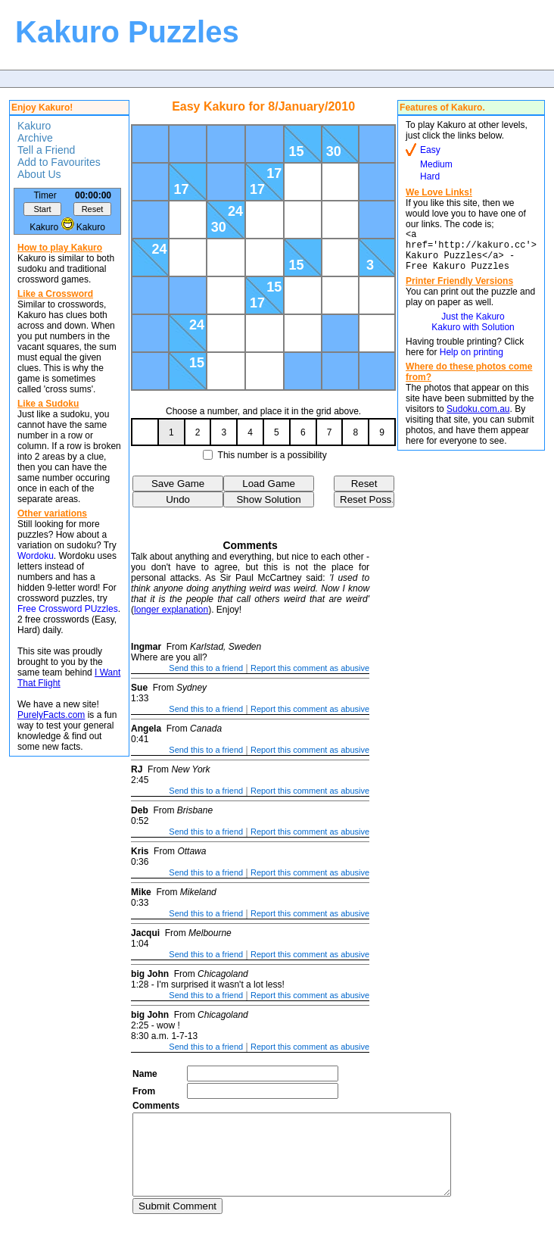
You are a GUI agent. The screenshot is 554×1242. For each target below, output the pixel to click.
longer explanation (171, 609)
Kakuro (34, 126)
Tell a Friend (46, 150)
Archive (35, 138)
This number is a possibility (272, 455)
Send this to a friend (206, 667)
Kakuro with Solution (472, 336)
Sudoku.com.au (478, 418)
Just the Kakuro (472, 325)
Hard (430, 176)
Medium (436, 164)
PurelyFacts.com (51, 715)
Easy (430, 150)
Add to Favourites (59, 162)
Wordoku (35, 556)
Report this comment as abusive (310, 667)
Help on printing (471, 361)
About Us (39, 174)
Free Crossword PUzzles (67, 609)
